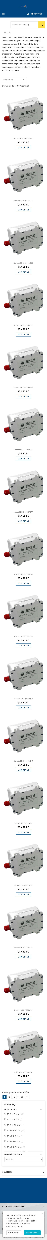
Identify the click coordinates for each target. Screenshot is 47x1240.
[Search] (28, 24)
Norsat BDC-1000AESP (23, 387)
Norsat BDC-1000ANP (23, 823)
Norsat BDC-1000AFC (23, 574)
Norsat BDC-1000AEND (23, 201)
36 (22, 1097)
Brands (7, 1172)
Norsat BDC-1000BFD (23, 1072)
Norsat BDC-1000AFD (23, 636)
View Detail (23, 147)
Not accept (13, 1232)
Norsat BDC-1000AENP (23, 761)
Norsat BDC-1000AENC (23, 138)
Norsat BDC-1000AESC (23, 263)
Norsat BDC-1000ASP (23, 1010)
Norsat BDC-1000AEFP (23, 512)
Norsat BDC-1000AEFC (23, 325)
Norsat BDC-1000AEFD (23, 450)
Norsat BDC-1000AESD (23, 948)
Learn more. (16, 1226)
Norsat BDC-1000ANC (23, 699)
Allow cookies (32, 1232)
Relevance (14, 79)
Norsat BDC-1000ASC (23, 885)
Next (27, 1097)
